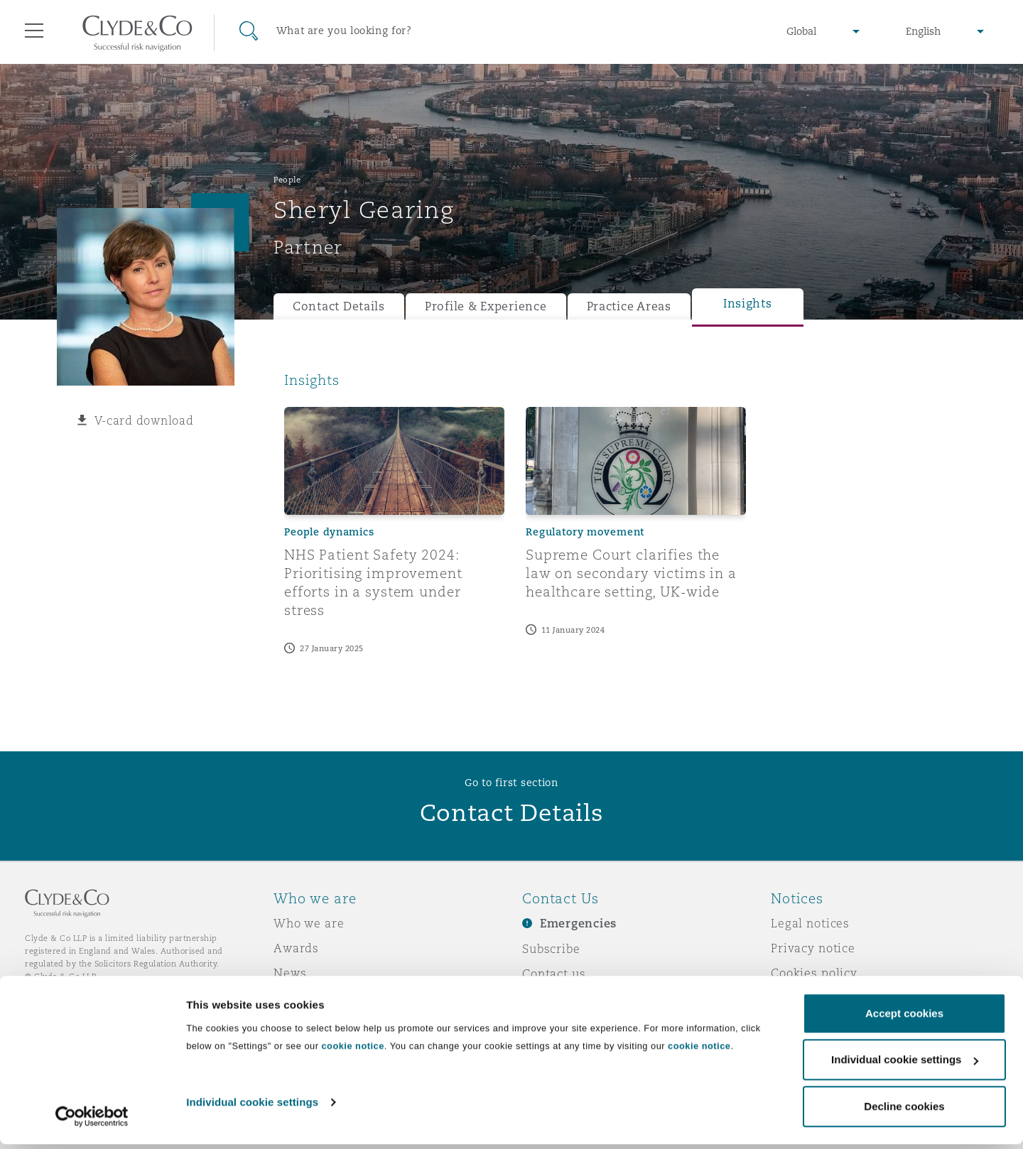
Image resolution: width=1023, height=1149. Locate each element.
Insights (747, 303)
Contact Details (339, 306)
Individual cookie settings (252, 1107)
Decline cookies (904, 1111)
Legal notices (810, 923)
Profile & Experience (486, 306)
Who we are (309, 923)
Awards (296, 948)
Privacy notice (813, 948)
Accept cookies (904, 1018)
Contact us (554, 973)
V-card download (144, 420)
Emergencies (578, 923)
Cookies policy (814, 973)
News (290, 973)
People (287, 180)
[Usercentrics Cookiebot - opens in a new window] (92, 1121)
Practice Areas (629, 306)
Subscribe (551, 949)
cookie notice (352, 1050)
